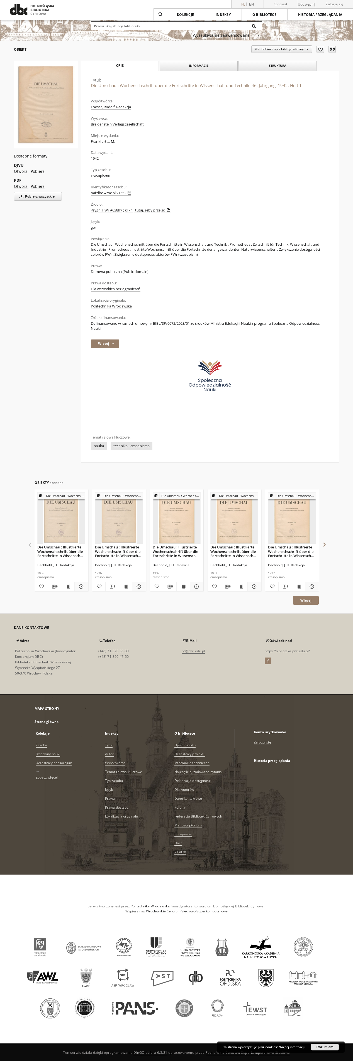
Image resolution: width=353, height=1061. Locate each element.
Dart (177, 843)
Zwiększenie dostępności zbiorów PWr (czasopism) (156, 254)
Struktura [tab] (277, 65)
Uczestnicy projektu (189, 754)
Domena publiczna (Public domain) (119, 271)
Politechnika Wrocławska (111, 306)
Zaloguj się (334, 4)
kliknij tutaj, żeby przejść (148, 210)
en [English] (251, 4)
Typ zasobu (114, 780)
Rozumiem (325, 1047)
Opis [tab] (120, 66)
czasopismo (100, 175)
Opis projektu (185, 745)
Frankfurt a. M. (103, 141)
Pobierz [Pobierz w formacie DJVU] (38, 171)
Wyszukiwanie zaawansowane (221, 35)
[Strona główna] (160, 14)
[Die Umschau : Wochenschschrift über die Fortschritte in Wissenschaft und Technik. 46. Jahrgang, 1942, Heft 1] (46, 104)
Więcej (305, 600)
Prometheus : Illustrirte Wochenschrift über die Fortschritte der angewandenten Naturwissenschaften (192, 249)
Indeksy (223, 14)
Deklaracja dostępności (192, 780)
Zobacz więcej (47, 777)
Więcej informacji (292, 1047)
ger (93, 227)
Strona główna (47, 721)
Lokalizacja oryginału (121, 816)
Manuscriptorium (188, 825)
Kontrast (280, 4)
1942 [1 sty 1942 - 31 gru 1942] (95, 158)
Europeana (183, 834)
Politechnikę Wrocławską (150, 906)
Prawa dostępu (117, 807)
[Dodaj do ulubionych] (320, 49)
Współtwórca (115, 762)
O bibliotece (264, 14)
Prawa (110, 798)
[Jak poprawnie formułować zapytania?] (258, 35)
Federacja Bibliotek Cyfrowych (198, 816)
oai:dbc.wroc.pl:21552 (111, 193)
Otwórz (21, 171)
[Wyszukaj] (254, 25)
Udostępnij (306, 4)
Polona (179, 807)
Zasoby (41, 745)
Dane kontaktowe (188, 798)
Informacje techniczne (192, 762)
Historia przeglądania (320, 14)
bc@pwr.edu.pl (193, 651)
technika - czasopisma (131, 446)
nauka (99, 446)
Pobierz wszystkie (36, 196)
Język (109, 789)
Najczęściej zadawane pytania (198, 771)
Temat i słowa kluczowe (123, 771)
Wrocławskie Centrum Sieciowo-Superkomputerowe (187, 911)
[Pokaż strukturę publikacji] (61, 496)
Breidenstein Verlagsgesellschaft (117, 124)
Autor (109, 754)
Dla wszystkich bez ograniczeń (115, 289)
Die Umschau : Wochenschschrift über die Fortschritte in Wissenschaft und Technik (159, 244)
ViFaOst (180, 852)
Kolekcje (185, 14)
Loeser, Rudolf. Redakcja (111, 107)
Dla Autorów (184, 789)
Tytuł (109, 745)
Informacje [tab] (198, 65)
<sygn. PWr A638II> (106, 210)
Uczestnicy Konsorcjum (54, 762)
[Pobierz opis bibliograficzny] (54, 586)
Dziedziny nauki (48, 754)
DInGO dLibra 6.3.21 (150, 1052)
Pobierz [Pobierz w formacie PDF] (38, 186)
